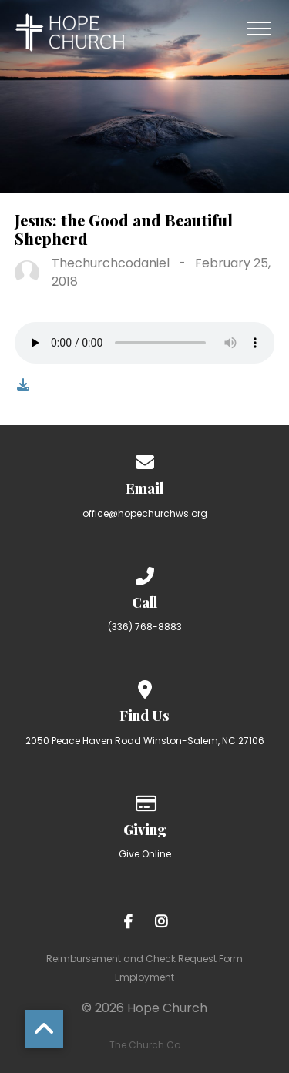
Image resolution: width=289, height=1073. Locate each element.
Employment (144, 977)
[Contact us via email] (145, 459)
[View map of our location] (145, 686)
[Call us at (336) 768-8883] (145, 573)
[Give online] (145, 800)
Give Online (145, 853)
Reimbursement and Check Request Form (144, 958)
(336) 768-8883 (145, 626)
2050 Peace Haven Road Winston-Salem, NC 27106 (144, 740)
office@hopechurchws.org (144, 513)
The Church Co (144, 1044)
